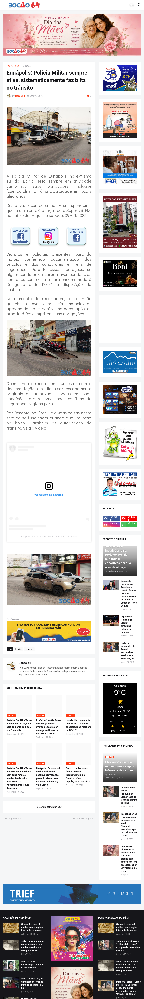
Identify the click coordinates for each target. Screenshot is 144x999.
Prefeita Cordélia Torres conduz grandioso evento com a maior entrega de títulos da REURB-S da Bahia (49, 727)
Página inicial (13, 66)
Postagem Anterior (14, 818)
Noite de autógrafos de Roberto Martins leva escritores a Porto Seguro (128, 651)
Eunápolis (29, 649)
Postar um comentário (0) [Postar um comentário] (49, 807)
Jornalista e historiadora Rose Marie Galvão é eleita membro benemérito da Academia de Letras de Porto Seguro (129, 593)
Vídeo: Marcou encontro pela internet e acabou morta (32, 964)
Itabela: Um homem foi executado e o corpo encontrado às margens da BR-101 (78, 725)
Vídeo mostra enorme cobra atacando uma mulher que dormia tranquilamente (32, 946)
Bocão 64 (25, 663)
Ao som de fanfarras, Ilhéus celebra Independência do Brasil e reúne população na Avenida (78, 775)
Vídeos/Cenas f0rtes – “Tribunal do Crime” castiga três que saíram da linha (129, 795)
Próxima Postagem (83, 818)
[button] (4, 5)
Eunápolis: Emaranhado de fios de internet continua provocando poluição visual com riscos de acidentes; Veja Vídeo (48, 776)
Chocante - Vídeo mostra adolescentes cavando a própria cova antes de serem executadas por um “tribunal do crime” (129, 858)
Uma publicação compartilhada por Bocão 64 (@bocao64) (49, 536)
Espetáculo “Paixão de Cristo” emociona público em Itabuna (126, 624)
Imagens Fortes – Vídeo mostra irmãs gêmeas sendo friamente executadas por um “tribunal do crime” (129, 825)
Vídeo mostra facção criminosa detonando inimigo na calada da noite (32, 983)
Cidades (26, 66)
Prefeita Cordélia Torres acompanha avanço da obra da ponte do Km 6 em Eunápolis (19, 725)
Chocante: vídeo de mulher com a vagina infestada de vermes (32, 927)
